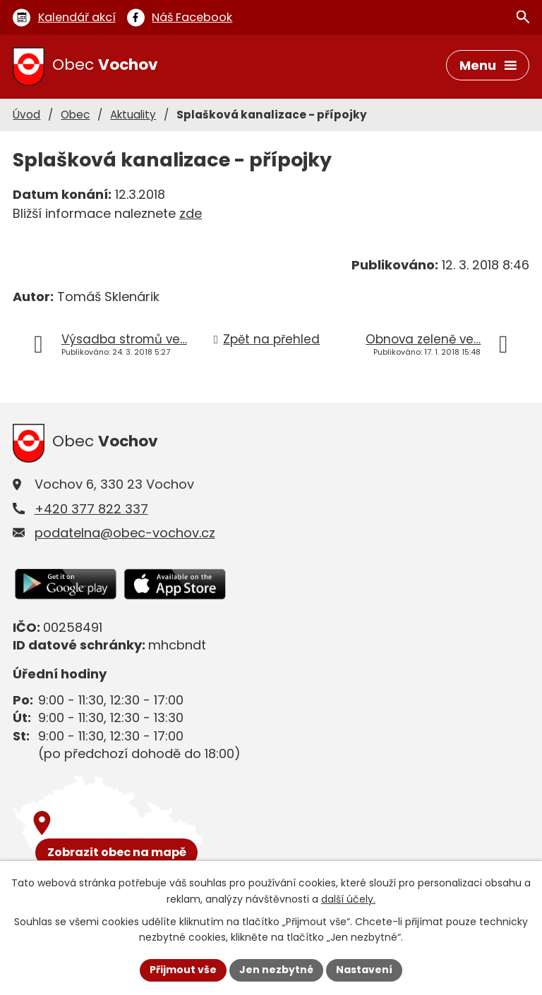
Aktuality (133, 114)
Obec (75, 114)
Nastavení (364, 970)
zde (190, 213)
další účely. (348, 899)
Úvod (26, 114)
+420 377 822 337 (91, 509)
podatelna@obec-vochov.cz (125, 533)
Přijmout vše (183, 970)
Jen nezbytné (276, 970)
